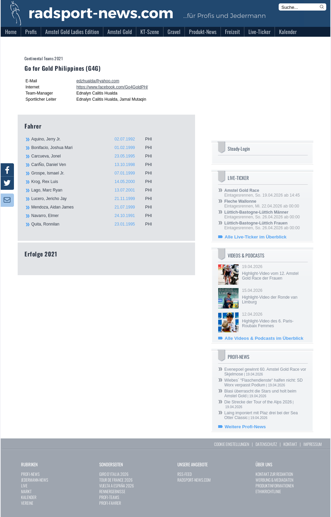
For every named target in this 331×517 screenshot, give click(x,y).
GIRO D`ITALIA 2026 (113, 474)
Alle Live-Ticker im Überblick (255, 236)
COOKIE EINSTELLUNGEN (231, 444)
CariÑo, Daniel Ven (95, 164)
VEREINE (27, 503)
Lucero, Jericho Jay (95, 198)
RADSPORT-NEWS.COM (194, 480)
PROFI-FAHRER (110, 503)
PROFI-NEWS (30, 474)
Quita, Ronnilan (95, 224)
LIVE (24, 485)
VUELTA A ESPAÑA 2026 (116, 485)
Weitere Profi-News (245, 426)
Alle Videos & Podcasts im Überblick (264, 338)
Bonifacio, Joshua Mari (95, 147)
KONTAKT (290, 444)
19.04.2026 (274, 272)
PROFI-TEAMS (109, 497)
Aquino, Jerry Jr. (95, 139)
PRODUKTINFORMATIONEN (275, 485)
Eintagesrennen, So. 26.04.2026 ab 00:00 (262, 214)
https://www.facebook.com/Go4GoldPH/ (112, 87)
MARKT (26, 491)
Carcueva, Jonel (95, 156)
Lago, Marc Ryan (95, 190)
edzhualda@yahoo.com (97, 81)
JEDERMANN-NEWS (34, 480)
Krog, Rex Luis (95, 181)
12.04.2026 (274, 320)
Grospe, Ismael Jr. (95, 173)
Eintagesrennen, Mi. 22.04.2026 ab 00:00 (261, 204)
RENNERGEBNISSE (112, 491)
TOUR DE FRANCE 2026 (116, 480)
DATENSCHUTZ (266, 444)
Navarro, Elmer (95, 215)
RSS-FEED (184, 474)
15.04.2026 (274, 296)
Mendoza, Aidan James (95, 207)
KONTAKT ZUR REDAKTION (274, 474)
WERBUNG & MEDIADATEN (274, 480)
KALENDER (28, 497)
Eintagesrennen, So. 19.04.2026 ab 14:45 (262, 193)
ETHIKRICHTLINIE (268, 491)
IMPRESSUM (312, 444)
